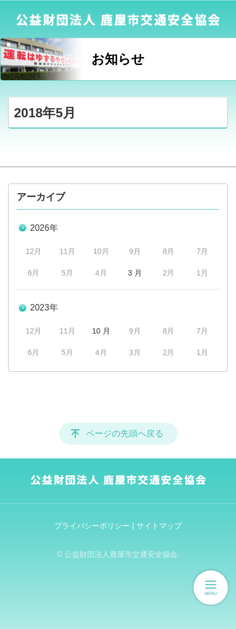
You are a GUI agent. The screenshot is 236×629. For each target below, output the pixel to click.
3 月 (135, 272)
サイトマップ (159, 525)
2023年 (44, 307)
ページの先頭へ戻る (124, 433)
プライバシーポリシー (92, 525)
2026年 (44, 227)
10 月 (101, 331)
